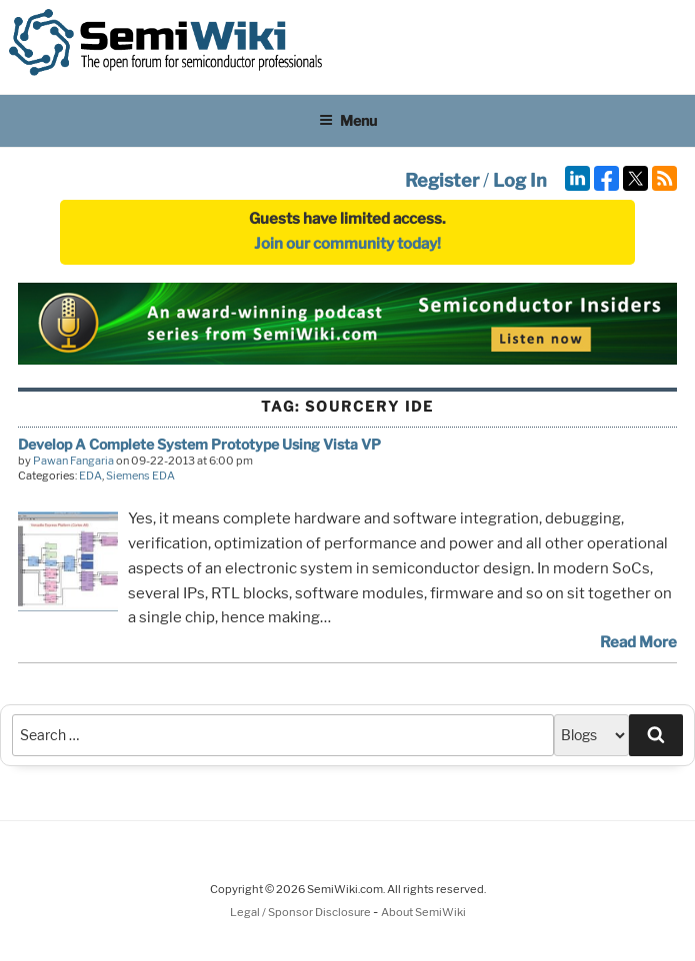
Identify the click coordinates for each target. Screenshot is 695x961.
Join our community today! (347, 244)
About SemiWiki (423, 912)
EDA (90, 475)
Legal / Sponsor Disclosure (301, 912)
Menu (348, 120)
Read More (638, 642)
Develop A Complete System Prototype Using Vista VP (199, 444)
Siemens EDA (140, 475)
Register (442, 180)
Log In (520, 180)
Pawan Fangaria (73, 461)
